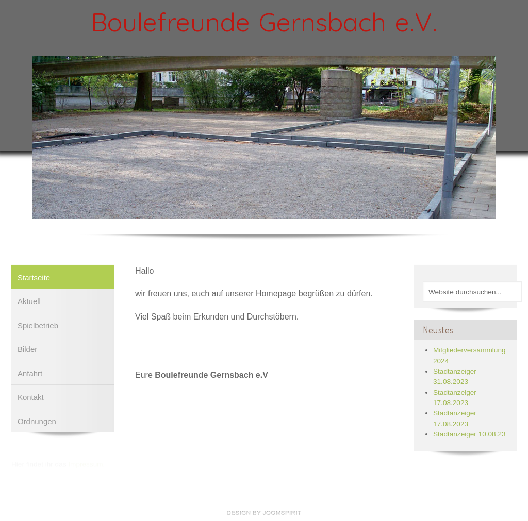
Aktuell (29, 300)
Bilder (27, 348)
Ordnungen (37, 420)
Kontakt (31, 396)
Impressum (85, 464)
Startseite (34, 277)
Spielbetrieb (38, 325)
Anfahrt (30, 372)
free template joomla (264, 513)
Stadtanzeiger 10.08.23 (469, 434)
